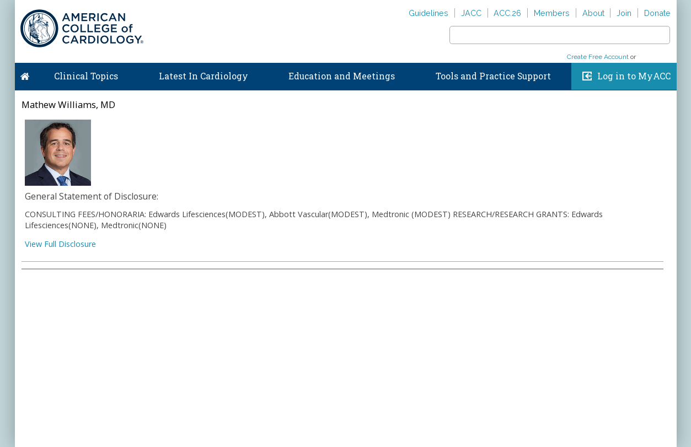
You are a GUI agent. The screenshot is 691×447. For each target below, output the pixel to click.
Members (552, 13)
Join (624, 13)
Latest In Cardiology (203, 76)
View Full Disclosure (60, 244)
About (593, 13)
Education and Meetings (341, 76)
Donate (657, 13)
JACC (471, 13)
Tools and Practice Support (493, 76)
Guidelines (428, 13)
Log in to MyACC (634, 76)
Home (24, 74)
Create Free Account (598, 57)
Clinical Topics (86, 76)
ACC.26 (507, 13)
